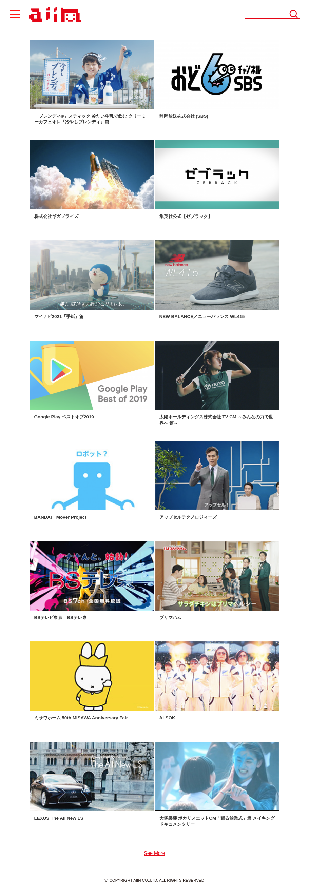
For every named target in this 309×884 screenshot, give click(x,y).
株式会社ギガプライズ (56, 216)
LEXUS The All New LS (58, 818)
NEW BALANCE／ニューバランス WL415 (202, 316)
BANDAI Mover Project (60, 517)
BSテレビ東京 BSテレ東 (60, 617)
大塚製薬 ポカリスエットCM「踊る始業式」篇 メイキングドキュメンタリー (217, 821)
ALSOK (167, 717)
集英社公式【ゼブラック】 (185, 216)
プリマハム (170, 617)
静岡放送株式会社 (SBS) (183, 116)
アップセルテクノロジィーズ (188, 517)
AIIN (54, 15)
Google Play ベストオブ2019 (64, 416)
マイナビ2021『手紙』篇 (59, 316)
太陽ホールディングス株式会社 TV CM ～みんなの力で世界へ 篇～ (216, 419)
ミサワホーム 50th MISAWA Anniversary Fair (81, 717)
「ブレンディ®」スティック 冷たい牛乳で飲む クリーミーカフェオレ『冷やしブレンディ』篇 (90, 119)
